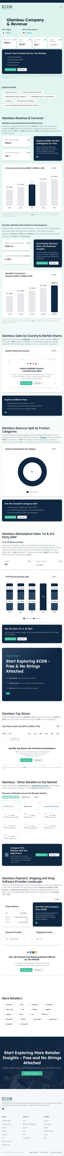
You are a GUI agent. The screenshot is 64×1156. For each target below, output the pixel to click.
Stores (37, 797)
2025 (58, 726)
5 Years (55, 577)
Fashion (8, 33)
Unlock (9, 588)
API (3, 1138)
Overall (55, 168)
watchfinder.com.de (40, 785)
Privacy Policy (44, 1152)
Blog (24, 1131)
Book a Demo (10, 69)
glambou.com (27, 797)
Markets (4, 1127)
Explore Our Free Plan (32, 1073)
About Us (46, 1121)
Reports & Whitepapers (29, 1124)
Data (24, 1121)
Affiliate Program (48, 1131)
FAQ (24, 1134)
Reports (4, 1131)
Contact (46, 1134)
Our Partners (47, 1124)
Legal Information (34, 1152)
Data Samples (26, 1138)
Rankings (4, 1134)
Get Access (22, 69)
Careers (46, 1127)
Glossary (25, 1127)
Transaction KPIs (6, 1124)
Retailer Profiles (6, 1121)
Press (45, 1138)
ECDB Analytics (6, 1145)
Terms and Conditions (56, 1152)
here (32, 214)
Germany (29, 33)
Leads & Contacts (6, 1141)
